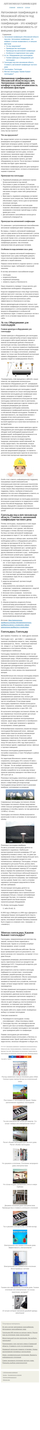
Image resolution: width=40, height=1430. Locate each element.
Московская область (33, 1053)
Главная (12, 7)
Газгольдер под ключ (22, 1053)
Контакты (5, 1375)
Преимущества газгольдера (16, 48)
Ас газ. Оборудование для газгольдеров (18, 55)
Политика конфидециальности (9, 1377)
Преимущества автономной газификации (20, 51)
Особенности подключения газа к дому (20, 53)
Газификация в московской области (28, 1046)
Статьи (27, 7)
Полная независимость (16, 1048)
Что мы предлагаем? (13, 46)
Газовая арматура (32, 1051)
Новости (20, 7)
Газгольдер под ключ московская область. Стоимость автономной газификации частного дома (20, 65)
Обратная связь (6, 1380)
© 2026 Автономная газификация (10, 1372)
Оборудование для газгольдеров (20, 1051)
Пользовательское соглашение (15, 1375)
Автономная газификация (20, 3)
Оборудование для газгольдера (8, 1053)
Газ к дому (8, 1051)
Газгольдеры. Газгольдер (13, 69)
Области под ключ (5, 1048)
